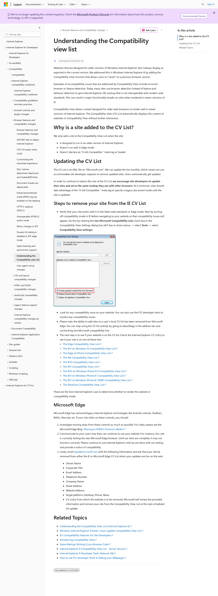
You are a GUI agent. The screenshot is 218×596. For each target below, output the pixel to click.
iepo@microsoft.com (86, 451)
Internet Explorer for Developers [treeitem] (19, 55)
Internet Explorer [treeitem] (14, 41)
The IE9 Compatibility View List (80, 357)
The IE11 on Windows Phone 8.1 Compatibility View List (93, 375)
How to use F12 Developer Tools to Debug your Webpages (92, 557)
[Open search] (203, 4)
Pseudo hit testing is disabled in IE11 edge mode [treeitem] (27, 236)
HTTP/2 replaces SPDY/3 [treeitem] (25, 208)
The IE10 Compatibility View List (80, 362)
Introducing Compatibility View (77, 539)
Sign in (210, 4)
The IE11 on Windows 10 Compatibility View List (89, 348)
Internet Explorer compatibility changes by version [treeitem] (26, 318)
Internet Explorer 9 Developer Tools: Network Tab (87, 553)
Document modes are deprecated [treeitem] (27, 184)
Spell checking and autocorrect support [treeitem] (27, 247)
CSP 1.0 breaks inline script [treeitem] (27, 151)
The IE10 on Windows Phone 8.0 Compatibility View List (94, 371)
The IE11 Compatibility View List (80, 366)
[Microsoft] (6, 4)
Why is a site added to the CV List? (194, 38)
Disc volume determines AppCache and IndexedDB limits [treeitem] (28, 173)
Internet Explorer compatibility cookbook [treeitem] (25, 92)
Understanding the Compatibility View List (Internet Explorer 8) (95, 526)
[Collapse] (39, 28)
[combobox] (22, 34)
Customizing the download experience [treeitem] (27, 161)
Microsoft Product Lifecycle (93, 14)
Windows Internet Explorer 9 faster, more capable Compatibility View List (100, 530)
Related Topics (186, 47)
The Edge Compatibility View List (81, 344)
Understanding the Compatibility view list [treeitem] (28, 257)
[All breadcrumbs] (56, 30)
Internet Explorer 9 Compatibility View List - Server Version (92, 548)
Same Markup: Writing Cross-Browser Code (84, 544)
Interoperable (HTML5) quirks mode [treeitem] (28, 218)
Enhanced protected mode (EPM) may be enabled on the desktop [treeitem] (28, 196)
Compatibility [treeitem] (18, 74)
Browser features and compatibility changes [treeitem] (27, 131)
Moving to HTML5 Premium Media (103, 429)
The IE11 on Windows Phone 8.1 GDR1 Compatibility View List (97, 380)
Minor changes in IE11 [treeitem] (27, 226)
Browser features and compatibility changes (83, 30)
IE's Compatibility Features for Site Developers (85, 535)
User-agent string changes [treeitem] (25, 267)
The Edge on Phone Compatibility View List (87, 353)
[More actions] (161, 30)
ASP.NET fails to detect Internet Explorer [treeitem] (28, 141)
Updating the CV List (189, 43)
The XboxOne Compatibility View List (83, 384)
